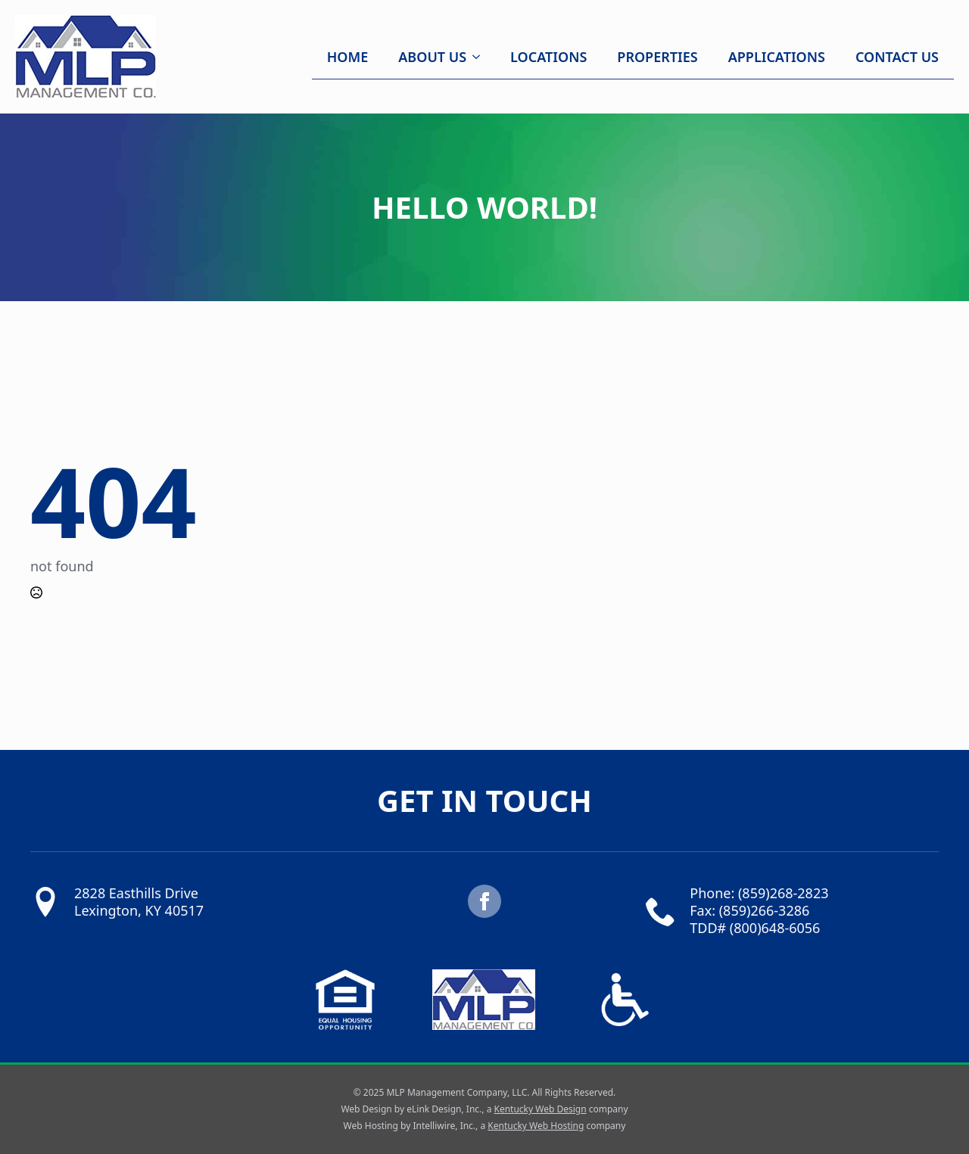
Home (348, 57)
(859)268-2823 (783, 893)
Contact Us (897, 57)
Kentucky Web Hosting (536, 1125)
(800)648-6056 (775, 928)
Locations (548, 57)
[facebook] (484, 901)
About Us (432, 57)
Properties (657, 57)
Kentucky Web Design (540, 1109)
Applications (776, 57)
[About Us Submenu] (480, 57)
